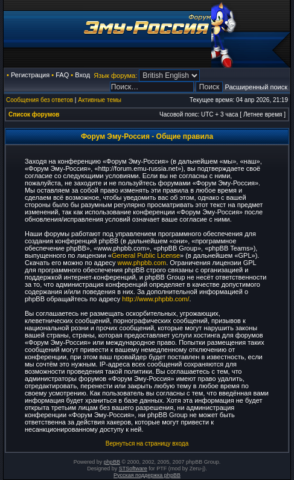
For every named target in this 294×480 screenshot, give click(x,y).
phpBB (112, 462)
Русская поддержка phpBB (147, 475)
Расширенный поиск (256, 87)
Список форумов (34, 114)
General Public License (146, 255)
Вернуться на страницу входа (147, 443)
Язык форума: (115, 75)
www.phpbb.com (141, 262)
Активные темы (99, 100)
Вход (82, 74)
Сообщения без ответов (39, 100)
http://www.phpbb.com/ (155, 298)
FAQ (62, 74)
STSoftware (133, 469)
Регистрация (30, 74)
